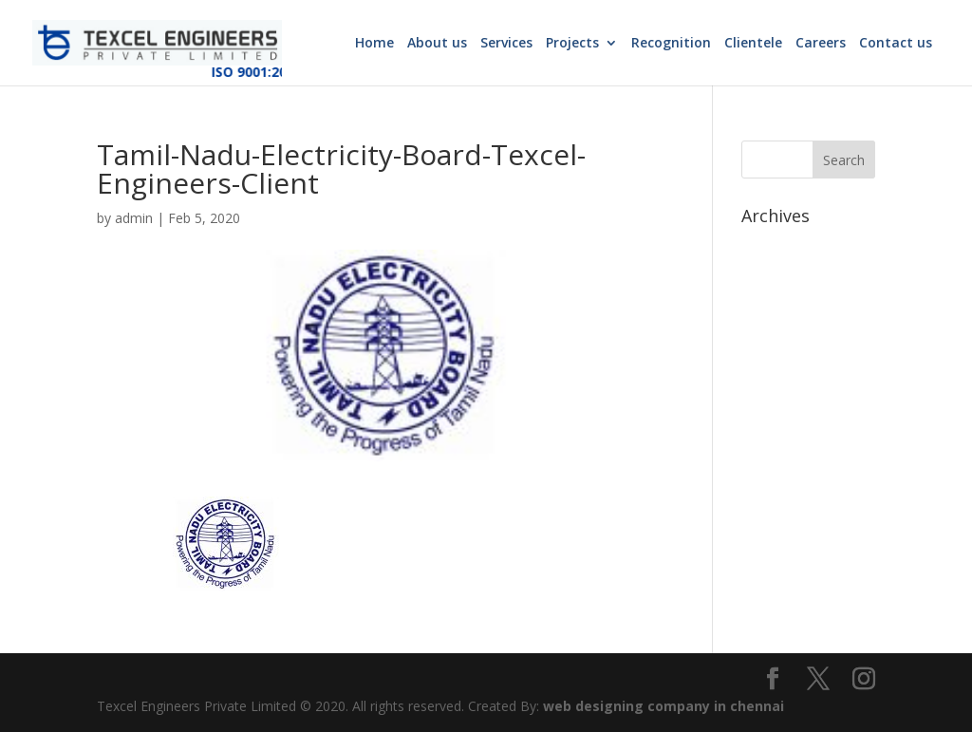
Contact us (895, 43)
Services (506, 43)
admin (134, 218)
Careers (820, 43)
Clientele (753, 43)
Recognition (671, 43)
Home (374, 43)
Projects (572, 43)
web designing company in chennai (663, 706)
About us (437, 43)
